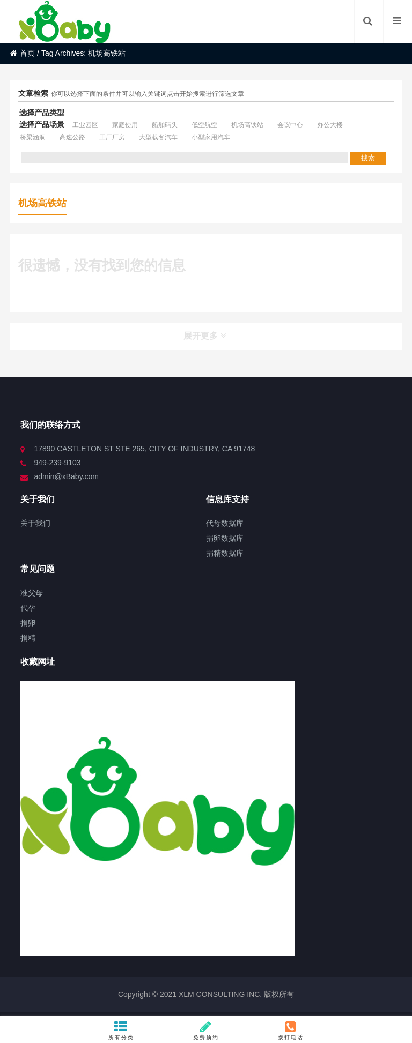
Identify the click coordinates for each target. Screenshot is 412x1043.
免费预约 (206, 1030)
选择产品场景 (41, 124)
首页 (22, 53)
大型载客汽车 (158, 137)
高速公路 (72, 137)
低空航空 (204, 125)
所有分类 (121, 1030)
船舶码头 (165, 125)
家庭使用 (125, 125)
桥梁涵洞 (33, 137)
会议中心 (290, 125)
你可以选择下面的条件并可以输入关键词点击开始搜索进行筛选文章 (147, 94)
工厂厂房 (112, 137)
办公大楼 (330, 125)
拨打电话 (290, 1030)
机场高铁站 (247, 125)
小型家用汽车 (211, 137)
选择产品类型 (41, 112)
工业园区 (85, 125)
